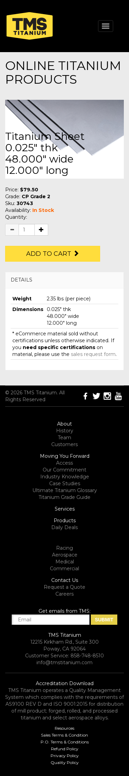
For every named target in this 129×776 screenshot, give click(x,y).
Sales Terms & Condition (64, 735)
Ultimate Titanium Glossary (64, 490)
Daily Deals (64, 527)
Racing (64, 548)
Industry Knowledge (64, 477)
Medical (64, 562)
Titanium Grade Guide (64, 497)
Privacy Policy (65, 755)
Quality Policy (65, 762)
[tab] (64, 280)
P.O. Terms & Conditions (65, 741)
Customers (64, 444)
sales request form (93, 354)
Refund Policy (64, 748)
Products (65, 520)
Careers (64, 594)
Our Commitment (64, 470)
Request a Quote (64, 587)
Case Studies (64, 483)
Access (64, 463)
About (64, 424)
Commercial (64, 568)
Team (64, 437)
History (64, 431)
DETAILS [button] (21, 280)
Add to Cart (52, 254)
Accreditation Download (65, 683)
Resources (64, 728)
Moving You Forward (64, 456)
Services (65, 509)
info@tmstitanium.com (64, 662)
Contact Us (64, 580)
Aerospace (64, 555)
